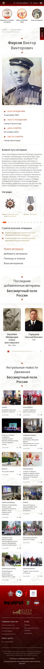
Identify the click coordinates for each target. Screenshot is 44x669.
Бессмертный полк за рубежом (31, 629)
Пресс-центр (7, 638)
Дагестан (4, 468)
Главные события (10, 622)
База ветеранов (16, 29)
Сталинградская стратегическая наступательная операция (20, 239)
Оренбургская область (9, 568)
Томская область (28, 468)
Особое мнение (7, 631)
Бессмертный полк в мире (10, 628)
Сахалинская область (8, 502)
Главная (4, 29)
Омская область (28, 407)
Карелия (4, 407)
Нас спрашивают (7, 642)
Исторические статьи (9, 634)
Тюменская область (29, 568)
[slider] (8, 351)
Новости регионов (8, 625)
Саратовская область (29, 435)
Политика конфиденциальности (22, 658)
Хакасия (25, 502)
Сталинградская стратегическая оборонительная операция (20, 234)
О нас (26, 622)
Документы (28, 633)
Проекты (27, 625)
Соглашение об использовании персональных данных (22, 662)
